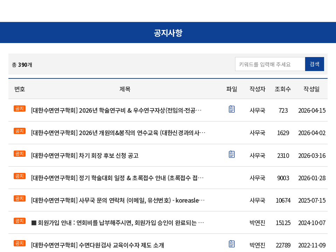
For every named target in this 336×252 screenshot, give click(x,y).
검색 (315, 64)
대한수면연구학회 (168, 11)
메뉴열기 (321, 11)
